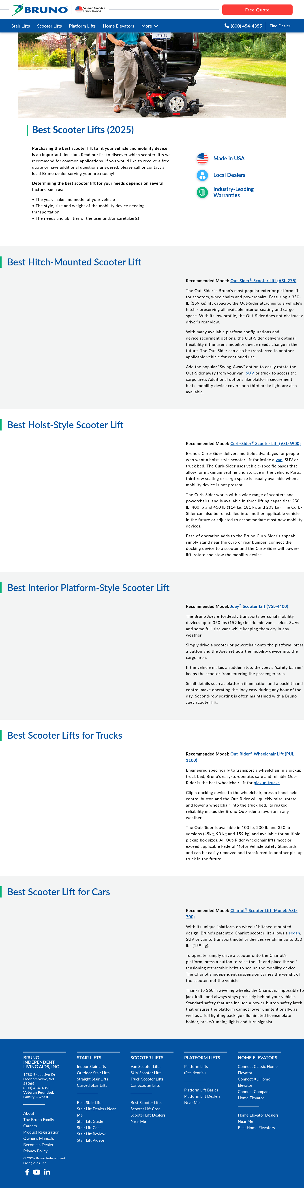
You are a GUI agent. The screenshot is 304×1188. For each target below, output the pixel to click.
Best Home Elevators (256, 1127)
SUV (250, 372)
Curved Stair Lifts (92, 1085)
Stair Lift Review (91, 1133)
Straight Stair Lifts (92, 1078)
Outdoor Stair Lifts (93, 1072)
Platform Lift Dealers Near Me (202, 1099)
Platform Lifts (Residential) (196, 1069)
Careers (30, 1125)
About (28, 1113)
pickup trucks (267, 782)
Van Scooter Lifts (145, 1066)
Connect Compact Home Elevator (254, 1094)
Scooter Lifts (49, 25)
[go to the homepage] (39, 9)
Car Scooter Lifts (145, 1085)
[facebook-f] (27, 1172)
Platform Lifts (82, 25)
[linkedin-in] (47, 1172)
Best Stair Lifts (89, 1102)
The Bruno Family (38, 1119)
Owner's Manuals (38, 1138)
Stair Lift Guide (90, 1121)
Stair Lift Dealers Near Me (96, 1111)
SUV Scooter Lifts (146, 1072)
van (279, 459)
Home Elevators (118, 25)
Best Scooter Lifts (146, 1102)
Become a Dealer (38, 1144)
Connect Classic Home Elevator (258, 1069)
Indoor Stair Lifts (91, 1066)
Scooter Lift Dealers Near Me (148, 1118)
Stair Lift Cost (89, 1127)
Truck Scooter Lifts (147, 1078)
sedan (294, 932)
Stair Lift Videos (91, 1140)
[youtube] (37, 1172)
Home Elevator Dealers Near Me (258, 1118)
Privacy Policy (35, 1150)
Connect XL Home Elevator (254, 1082)
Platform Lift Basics (201, 1089)
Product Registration (41, 1132)
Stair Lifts (20, 25)
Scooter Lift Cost (145, 1108)
